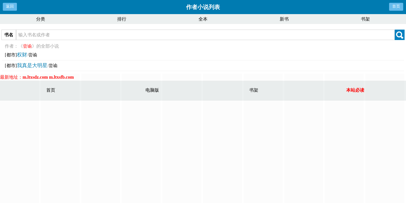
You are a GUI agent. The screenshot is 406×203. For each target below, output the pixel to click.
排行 (121, 19)
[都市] (11, 54)
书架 (365, 19)
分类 (40, 19)
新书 (284, 19)
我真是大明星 (32, 65)
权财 (22, 55)
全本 (203, 19)
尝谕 (32, 54)
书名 (8, 34)
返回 (10, 6)
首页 (396, 6)
